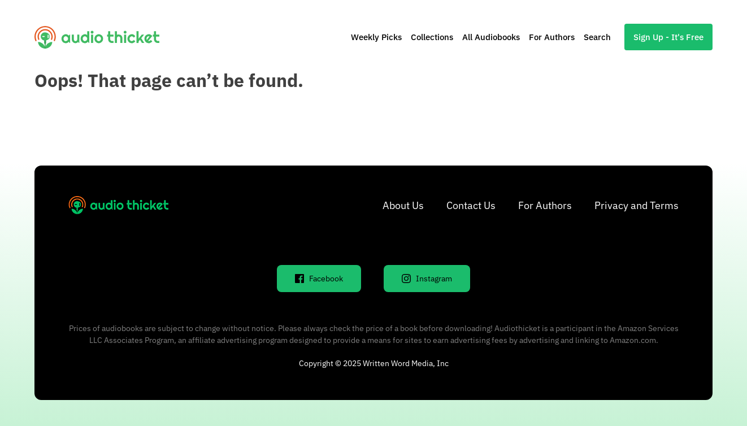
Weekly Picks (376, 37)
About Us (403, 205)
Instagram (427, 278)
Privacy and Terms (636, 205)
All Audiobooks (491, 37)
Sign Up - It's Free (668, 37)
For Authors (552, 37)
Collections (432, 37)
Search (597, 37)
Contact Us (471, 205)
